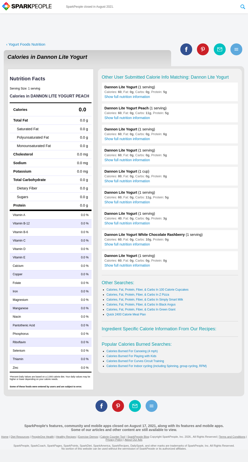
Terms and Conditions (232, 436)
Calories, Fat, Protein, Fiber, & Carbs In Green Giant (140, 309)
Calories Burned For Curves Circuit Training (135, 361)
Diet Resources (20, 436)
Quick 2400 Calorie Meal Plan (126, 314)
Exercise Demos (88, 436)
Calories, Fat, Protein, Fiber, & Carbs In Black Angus (141, 304)
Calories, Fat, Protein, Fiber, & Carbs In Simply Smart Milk (144, 299)
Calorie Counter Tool (112, 436)
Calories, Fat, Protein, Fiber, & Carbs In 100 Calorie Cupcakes (147, 289)
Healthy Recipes (66, 436)
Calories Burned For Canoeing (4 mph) (132, 351)
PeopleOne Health (42, 436)
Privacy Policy (114, 439)
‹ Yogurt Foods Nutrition (25, 44)
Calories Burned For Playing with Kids (131, 356)
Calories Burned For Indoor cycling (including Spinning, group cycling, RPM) (156, 366)
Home (4, 436)
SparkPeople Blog (138, 436)
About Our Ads (134, 439)
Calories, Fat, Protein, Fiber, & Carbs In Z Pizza (137, 294)
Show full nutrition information (127, 97)
